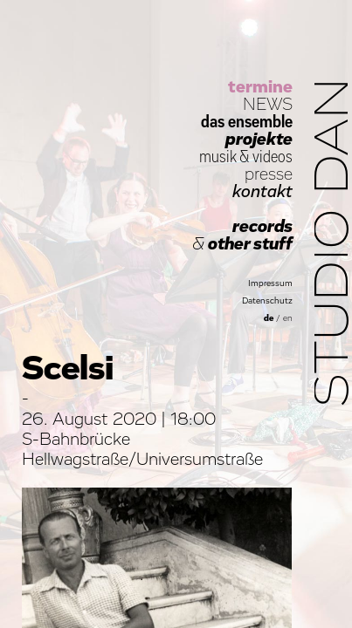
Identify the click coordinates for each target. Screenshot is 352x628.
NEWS (268, 104)
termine (260, 87)
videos (272, 157)
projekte (259, 139)
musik (217, 157)
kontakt (262, 192)
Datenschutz (267, 301)
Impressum (270, 283)
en (288, 318)
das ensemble (247, 122)
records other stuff (242, 235)
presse (269, 174)
